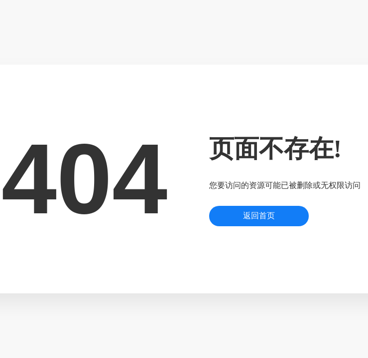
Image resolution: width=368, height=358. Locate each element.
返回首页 (259, 215)
